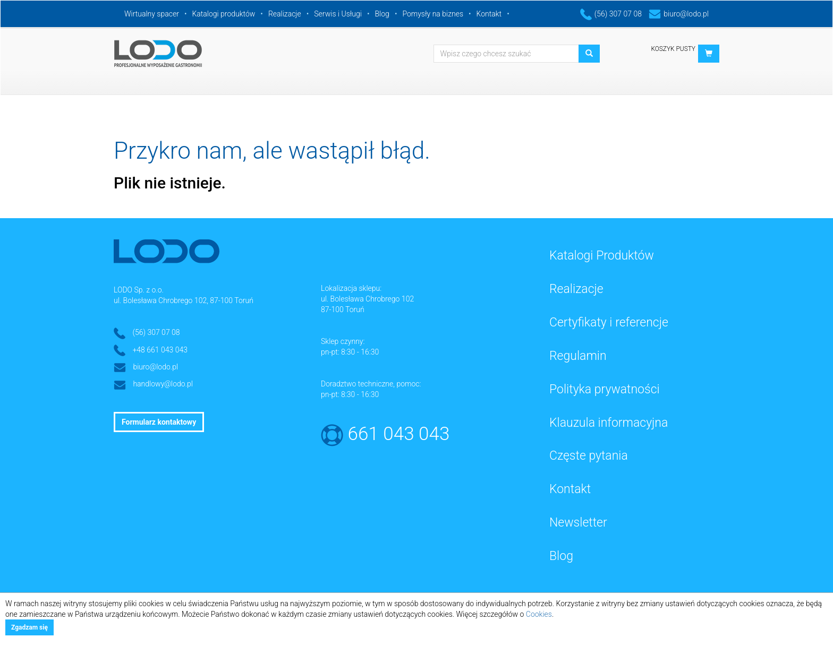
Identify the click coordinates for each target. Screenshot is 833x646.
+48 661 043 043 (160, 350)
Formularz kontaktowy (159, 422)
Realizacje (284, 14)
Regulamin (578, 356)
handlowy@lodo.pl (163, 384)
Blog (382, 14)
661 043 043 (399, 434)
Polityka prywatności (604, 389)
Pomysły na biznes (432, 14)
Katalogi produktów (223, 14)
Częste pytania (588, 456)
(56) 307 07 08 (611, 14)
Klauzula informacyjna (608, 423)
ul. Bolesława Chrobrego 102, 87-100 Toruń (183, 300)
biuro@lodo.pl (679, 14)
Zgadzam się (29, 627)
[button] (708, 54)
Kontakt (489, 14)
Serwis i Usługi (338, 14)
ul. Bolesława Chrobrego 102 (367, 299)
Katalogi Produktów (601, 255)
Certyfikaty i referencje (608, 322)
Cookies (539, 614)
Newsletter (578, 522)
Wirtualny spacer (151, 14)
